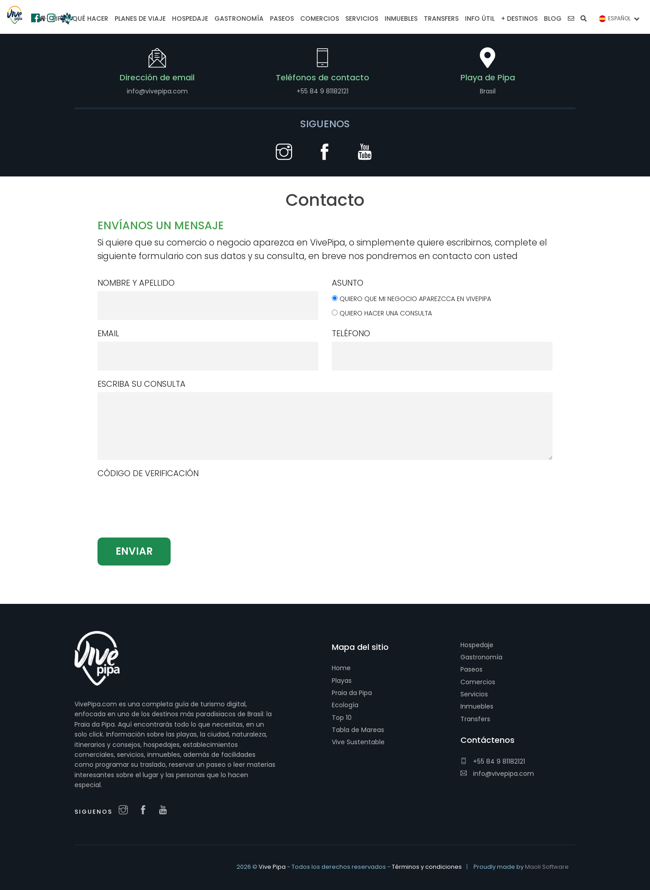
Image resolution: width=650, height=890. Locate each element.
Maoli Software (547, 866)
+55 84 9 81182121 (492, 761)
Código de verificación (148, 473)
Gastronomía (481, 657)
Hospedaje (476, 644)
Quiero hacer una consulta (385, 313)
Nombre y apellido (136, 282)
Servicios (474, 694)
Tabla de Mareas (358, 729)
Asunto (347, 282)
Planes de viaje (140, 18)
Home (341, 667)
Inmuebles (476, 706)
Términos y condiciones (427, 866)
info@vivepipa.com (497, 773)
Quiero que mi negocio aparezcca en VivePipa (415, 298)
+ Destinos (519, 18)
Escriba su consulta (142, 383)
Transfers (475, 718)
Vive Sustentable (358, 741)
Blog (553, 18)
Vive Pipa (272, 866)
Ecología (345, 704)
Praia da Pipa (352, 692)
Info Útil (480, 18)
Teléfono (351, 333)
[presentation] (166, 515)
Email (108, 333)
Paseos (471, 669)
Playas (342, 680)
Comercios (477, 681)
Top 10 (342, 717)
